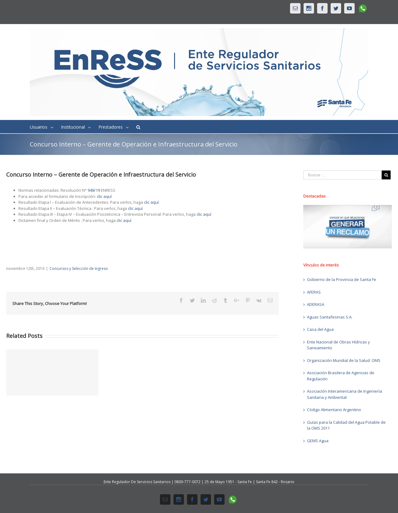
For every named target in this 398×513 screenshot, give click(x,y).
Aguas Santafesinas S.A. (329, 317)
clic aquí (104, 196)
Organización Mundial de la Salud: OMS (343, 360)
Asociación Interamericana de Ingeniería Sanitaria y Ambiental (344, 394)
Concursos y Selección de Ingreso (79, 268)
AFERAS (314, 292)
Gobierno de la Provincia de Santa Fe (341, 279)
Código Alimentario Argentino (334, 409)
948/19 (94, 190)
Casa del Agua (320, 329)
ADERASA (315, 304)
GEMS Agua (317, 440)
